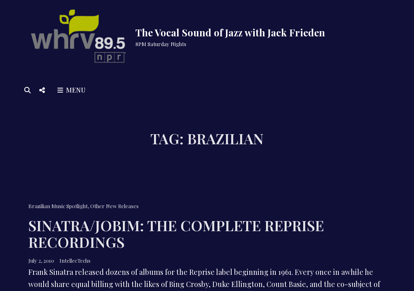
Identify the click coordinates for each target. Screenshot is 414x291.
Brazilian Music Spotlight (58, 205)
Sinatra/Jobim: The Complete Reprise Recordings (176, 233)
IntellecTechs (75, 260)
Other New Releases (114, 205)
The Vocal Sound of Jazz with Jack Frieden (230, 32)
